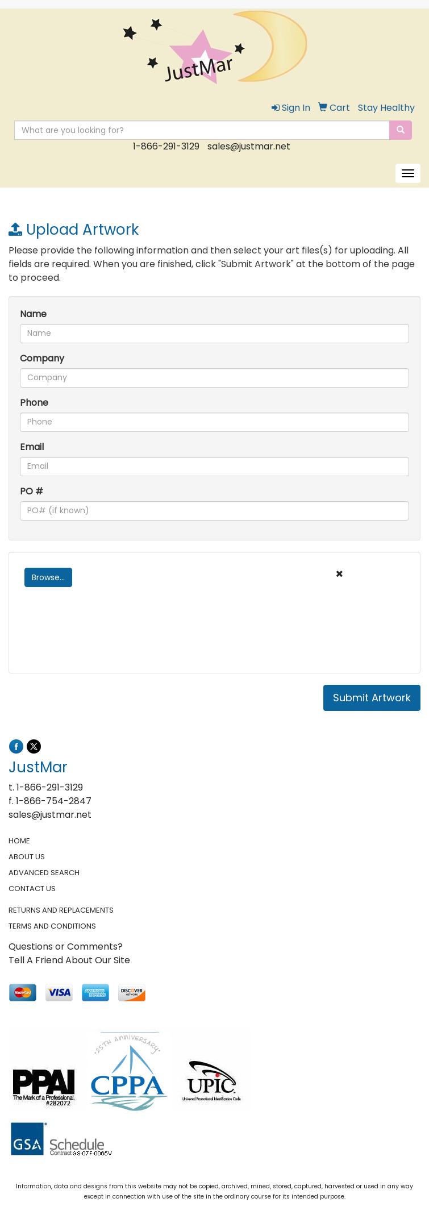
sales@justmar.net (248, 146)
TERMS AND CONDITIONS (52, 926)
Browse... (48, 577)
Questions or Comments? (66, 946)
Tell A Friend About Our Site (69, 960)
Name (33, 314)
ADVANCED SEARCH (44, 872)
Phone (34, 402)
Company (42, 358)
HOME (19, 840)
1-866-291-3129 (166, 146)
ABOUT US (27, 856)
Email (32, 447)
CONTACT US (32, 888)
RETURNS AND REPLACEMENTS (61, 910)
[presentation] (106, 640)
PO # (31, 491)
